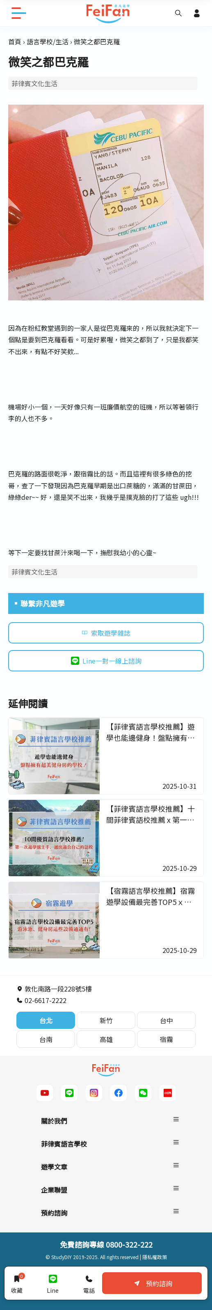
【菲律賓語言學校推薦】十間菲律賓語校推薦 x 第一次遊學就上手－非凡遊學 (150, 819)
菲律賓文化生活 (34, 83)
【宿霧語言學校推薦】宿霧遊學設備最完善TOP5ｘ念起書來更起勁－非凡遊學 (150, 901)
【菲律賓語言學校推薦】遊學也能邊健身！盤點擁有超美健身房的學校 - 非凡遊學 (150, 737)
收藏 (16, 1282)
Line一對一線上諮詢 (106, 661)
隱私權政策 (154, 1256)
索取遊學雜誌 (106, 633)
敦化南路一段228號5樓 (54, 989)
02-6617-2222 (41, 1000)
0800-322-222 (129, 1244)
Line (53, 1282)
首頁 (14, 41)
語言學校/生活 (47, 41)
